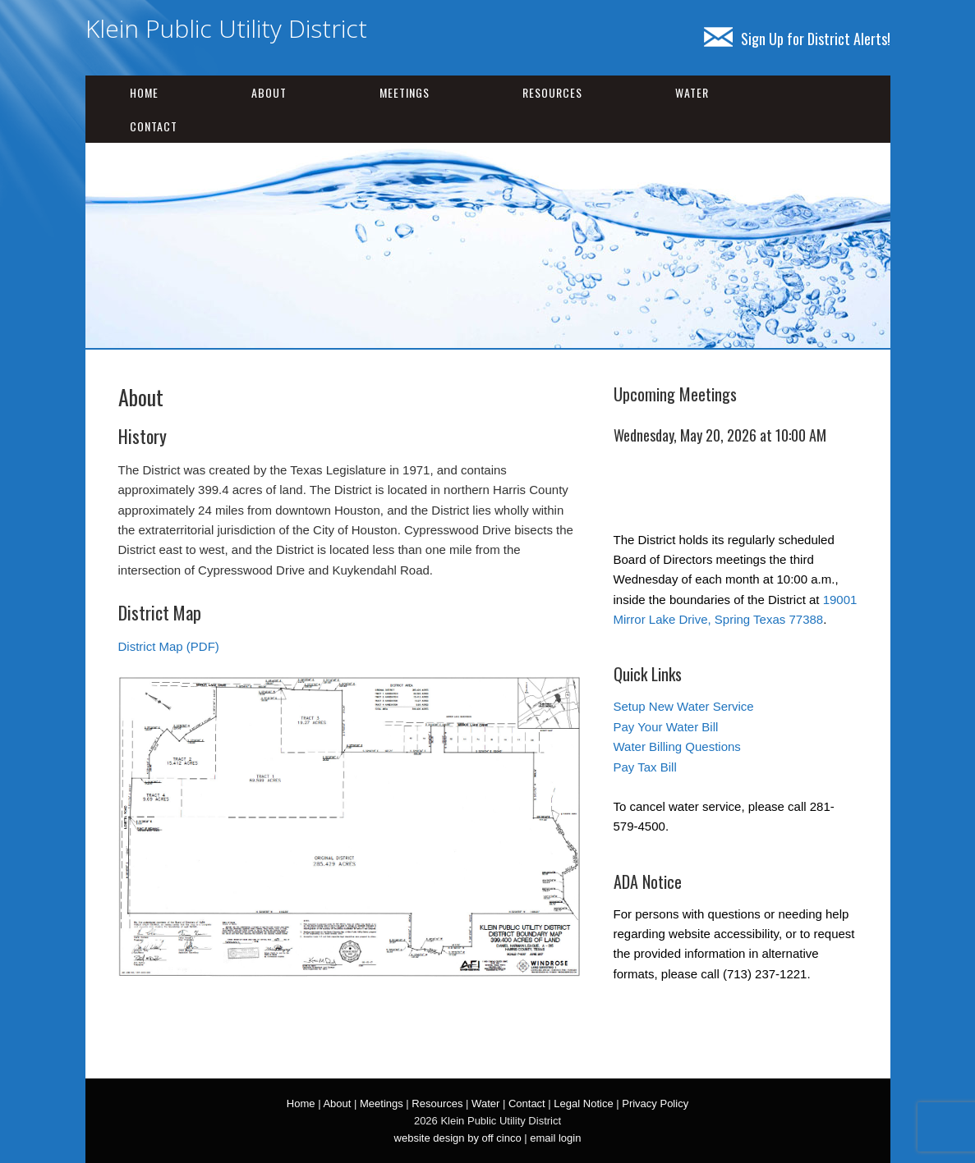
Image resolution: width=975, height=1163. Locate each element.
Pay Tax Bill (645, 767)
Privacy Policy (655, 1103)
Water (692, 92)
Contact (153, 126)
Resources (552, 92)
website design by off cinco (458, 1138)
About (269, 92)
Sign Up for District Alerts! (797, 38)
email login (555, 1138)
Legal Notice (583, 1103)
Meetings (404, 92)
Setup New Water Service (684, 706)
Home (144, 92)
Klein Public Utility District (226, 28)
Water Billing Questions (677, 746)
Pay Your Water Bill (666, 727)
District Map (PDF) (168, 646)
